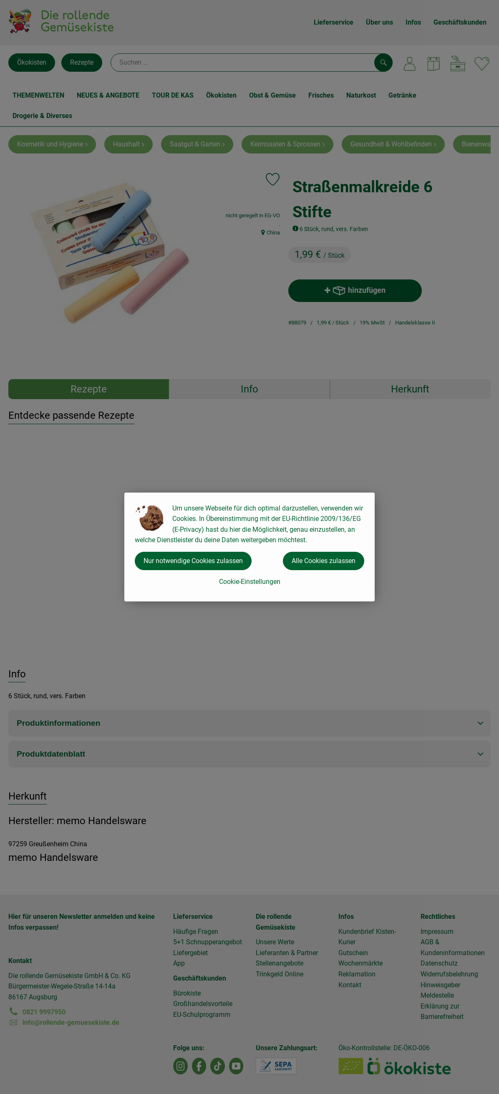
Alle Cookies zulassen (323, 561)
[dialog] (249, 547)
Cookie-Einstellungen (249, 582)
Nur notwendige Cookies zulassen (193, 561)
